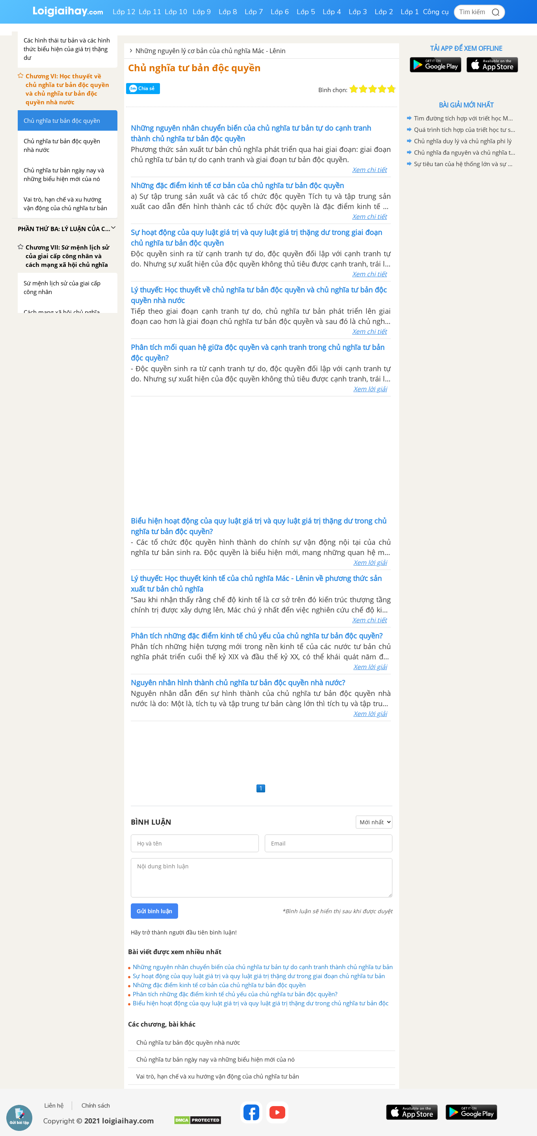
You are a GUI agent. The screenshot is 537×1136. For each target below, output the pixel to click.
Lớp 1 (410, 12)
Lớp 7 (254, 12)
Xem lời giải (370, 389)
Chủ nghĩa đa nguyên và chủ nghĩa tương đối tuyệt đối (465, 152)
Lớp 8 (228, 12)
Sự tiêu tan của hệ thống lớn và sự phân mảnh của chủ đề (465, 164)
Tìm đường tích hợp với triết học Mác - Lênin (465, 118)
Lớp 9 (202, 12)
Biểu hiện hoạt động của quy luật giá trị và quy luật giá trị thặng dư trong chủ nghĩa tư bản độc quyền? (260, 1003)
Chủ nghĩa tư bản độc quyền (194, 67)
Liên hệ (54, 1105)
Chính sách (96, 1105)
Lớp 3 (358, 12)
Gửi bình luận (154, 911)
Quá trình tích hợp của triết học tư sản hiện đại (465, 129)
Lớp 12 (124, 12)
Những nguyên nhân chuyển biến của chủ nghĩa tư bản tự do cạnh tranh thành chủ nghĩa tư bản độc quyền (263, 967)
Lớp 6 (280, 12)
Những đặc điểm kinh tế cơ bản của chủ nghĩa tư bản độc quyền (219, 985)
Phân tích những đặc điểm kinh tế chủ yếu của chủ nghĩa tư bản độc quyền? (235, 994)
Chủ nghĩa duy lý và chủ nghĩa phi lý (463, 141)
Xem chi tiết (369, 169)
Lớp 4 (332, 12)
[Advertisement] (261, 455)
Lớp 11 (150, 12)
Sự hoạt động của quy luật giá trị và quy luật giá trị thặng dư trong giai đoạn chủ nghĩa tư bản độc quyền (259, 976)
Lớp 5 (306, 12)
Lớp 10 (176, 12)
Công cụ (436, 12)
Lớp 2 (384, 12)
